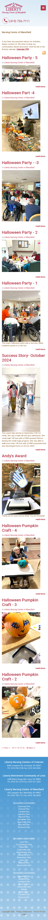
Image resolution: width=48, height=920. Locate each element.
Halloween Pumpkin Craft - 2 (20, 677)
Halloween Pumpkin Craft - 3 (20, 602)
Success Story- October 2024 (23, 358)
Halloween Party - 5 (20, 57)
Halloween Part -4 (18, 92)
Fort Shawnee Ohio (24, 844)
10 (13, 748)
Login (24, 914)
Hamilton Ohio (24, 814)
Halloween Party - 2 (20, 232)
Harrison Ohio (24, 817)
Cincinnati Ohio (24, 806)
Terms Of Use (39, 912)
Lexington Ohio (24, 881)
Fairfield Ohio (24, 812)
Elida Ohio (24, 847)
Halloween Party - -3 (20, 162)
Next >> (32, 748)
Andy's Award (14, 455)
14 (23, 748)
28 (27, 748)
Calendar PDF (23, 49)
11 (15, 748)
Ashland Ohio (24, 879)
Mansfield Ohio (24, 876)
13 (21, 748)
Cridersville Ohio (24, 850)
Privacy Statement (24, 912)
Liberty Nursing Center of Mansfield (19, 62)
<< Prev (5, 748)
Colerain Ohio (24, 809)
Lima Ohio (24, 842)
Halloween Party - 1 (20, 283)
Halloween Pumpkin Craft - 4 (20, 528)
